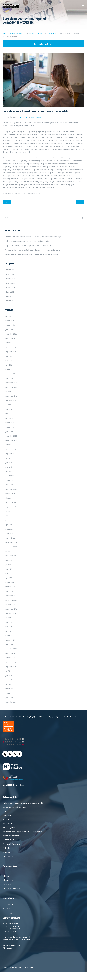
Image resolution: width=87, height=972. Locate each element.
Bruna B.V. (6, 852)
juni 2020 (8, 622)
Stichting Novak (8, 840)
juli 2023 (8, 458)
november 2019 (11, 653)
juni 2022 (8, 516)
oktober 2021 (10, 551)
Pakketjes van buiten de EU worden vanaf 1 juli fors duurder (27, 241)
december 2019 (11, 649)
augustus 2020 (10, 613)
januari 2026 (9, 329)
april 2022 (9, 525)
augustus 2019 (10, 666)
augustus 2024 (10, 400)
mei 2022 (8, 520)
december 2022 (11, 489)
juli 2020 (8, 618)
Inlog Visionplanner (10, 904)
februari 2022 (10, 533)
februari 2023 (10, 480)
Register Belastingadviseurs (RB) (15, 807)
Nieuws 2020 (10, 274)
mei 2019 (8, 680)
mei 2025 (8, 360)
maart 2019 (9, 689)
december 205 (10, 702)
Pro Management (9, 827)
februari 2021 (10, 587)
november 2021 (11, 547)
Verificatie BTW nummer (12, 844)
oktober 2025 (10, 343)
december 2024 (11, 383)
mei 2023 (8, 467)
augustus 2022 (10, 507)
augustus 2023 (10, 454)
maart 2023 (9, 476)
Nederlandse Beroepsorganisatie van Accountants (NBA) (23, 803)
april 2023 (9, 471)
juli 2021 (8, 564)
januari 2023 (9, 485)
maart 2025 (9, 369)
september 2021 (11, 556)
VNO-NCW (6, 848)
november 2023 (11, 440)
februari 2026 (10, 325)
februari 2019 (10, 693)
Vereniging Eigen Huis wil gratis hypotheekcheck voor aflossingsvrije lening (32, 250)
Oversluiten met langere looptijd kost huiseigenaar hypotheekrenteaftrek (32, 254)
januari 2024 (9, 431)
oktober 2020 (10, 604)
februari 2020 (10, 640)
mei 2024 (8, 414)
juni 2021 (8, 569)
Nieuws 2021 (10, 279)
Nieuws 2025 (10, 296)
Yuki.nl (5, 811)
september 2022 (11, 502)
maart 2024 (9, 423)
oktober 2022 (10, 498)
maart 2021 (9, 582)
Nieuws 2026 (10, 301)
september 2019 (11, 662)
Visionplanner (7, 823)
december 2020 (11, 596)
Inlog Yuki (6, 909)
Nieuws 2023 (10, 287)
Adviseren (6, 876)
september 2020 (11, 609)
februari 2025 (10, 374)
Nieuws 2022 (10, 283)
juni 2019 (8, 675)
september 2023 (11, 449)
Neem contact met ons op (43, 44)
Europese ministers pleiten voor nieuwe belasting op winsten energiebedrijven (33, 237)
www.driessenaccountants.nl (19, 940)
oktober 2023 (10, 445)
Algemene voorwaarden (11, 945)
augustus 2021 (10, 560)
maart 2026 (9, 320)
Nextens (6, 819)
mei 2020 (8, 627)
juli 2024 (8, 405)
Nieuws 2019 (10, 270)
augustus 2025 (10, 352)
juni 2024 (8, 409)
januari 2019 (9, 698)
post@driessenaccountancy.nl (19, 937)
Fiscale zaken (7, 884)
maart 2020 (9, 635)
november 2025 (11, 338)
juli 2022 (8, 511)
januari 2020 (9, 644)
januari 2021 (9, 591)
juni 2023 (8, 462)
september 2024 (11, 396)
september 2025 (11, 347)
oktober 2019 (10, 658)
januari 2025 (9, 378)
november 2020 (11, 600)
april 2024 (9, 418)
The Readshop (8, 856)
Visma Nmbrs (8, 815)
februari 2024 (10, 427)
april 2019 (9, 684)
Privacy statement (9, 948)
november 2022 (11, 493)
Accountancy (7, 872)
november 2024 (11, 387)
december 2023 (11, 436)
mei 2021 (8, 573)
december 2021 (11, 542)
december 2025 (11, 334)
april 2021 (9, 578)
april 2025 (9, 365)
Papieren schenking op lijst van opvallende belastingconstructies (28, 245)
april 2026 (9, 316)
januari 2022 (9, 538)
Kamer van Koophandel (11, 836)
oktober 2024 (10, 391)
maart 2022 (9, 529)
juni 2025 (8, 356)
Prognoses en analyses (11, 888)
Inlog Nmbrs (7, 913)
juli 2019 (8, 671)
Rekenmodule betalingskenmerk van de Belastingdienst (23, 832)
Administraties (8, 880)
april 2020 (9, 631)
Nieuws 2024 (10, 292)
